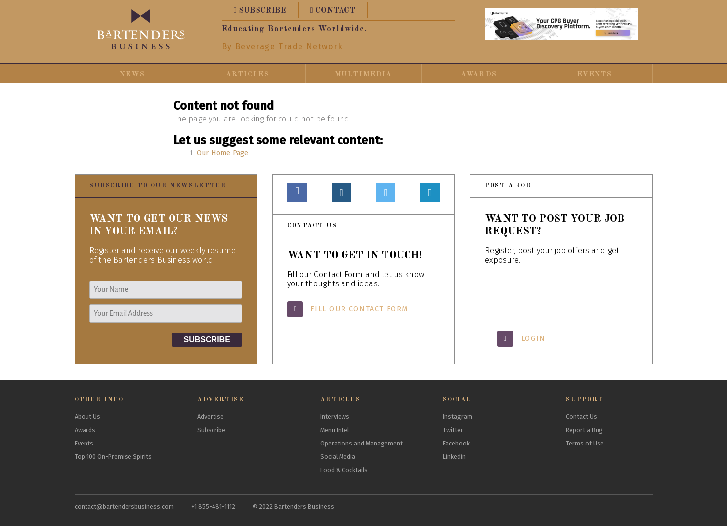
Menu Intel (334, 430)
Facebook (456, 443)
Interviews (334, 416)
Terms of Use (585, 443)
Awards (479, 74)
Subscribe (211, 430)
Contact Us (581, 416)
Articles (248, 74)
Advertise (210, 416)
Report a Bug (584, 430)
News (132, 74)
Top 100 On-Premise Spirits (113, 456)
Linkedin (454, 456)
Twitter (453, 430)
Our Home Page (222, 153)
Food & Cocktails (344, 470)
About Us (87, 416)
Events (594, 74)
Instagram (457, 416)
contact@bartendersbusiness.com (124, 506)
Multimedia (363, 74)
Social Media (337, 456)
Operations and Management (361, 443)
